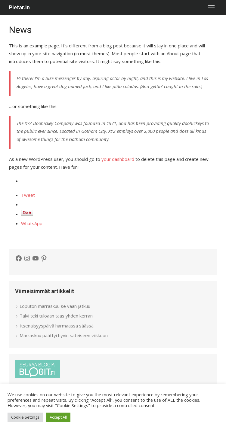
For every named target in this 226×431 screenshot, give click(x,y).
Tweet (28, 195)
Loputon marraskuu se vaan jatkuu (55, 306)
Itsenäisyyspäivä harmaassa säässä (57, 326)
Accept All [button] (58, 417)
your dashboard (117, 159)
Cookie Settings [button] (25, 417)
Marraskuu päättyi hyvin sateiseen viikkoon (64, 335)
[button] (211, 8)
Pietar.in (19, 7)
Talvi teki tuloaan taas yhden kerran (56, 316)
